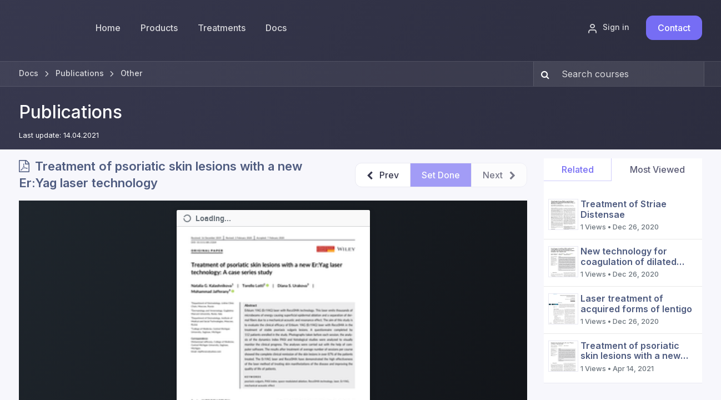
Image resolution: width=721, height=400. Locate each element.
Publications (70, 112)
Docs (28, 73)
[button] (382, 175)
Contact (674, 27)
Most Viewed (657, 169)
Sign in (608, 27)
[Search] (543, 74)
